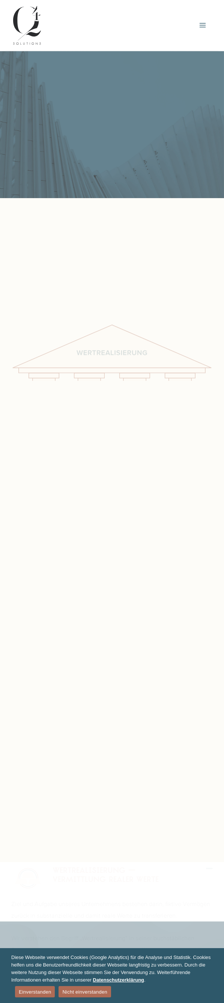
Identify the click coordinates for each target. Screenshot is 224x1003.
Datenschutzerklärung (118, 980)
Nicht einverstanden (84, 992)
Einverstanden (35, 992)
